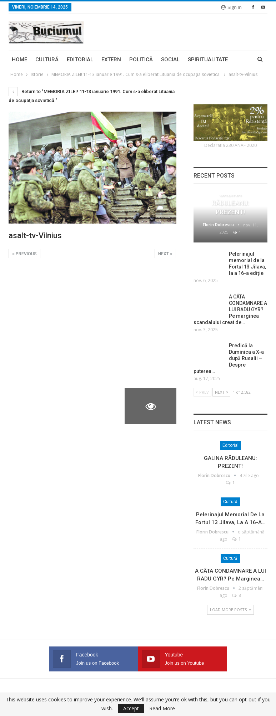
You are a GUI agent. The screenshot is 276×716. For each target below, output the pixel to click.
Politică (141, 59)
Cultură (47, 59)
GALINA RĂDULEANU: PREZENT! (230, 203)
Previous (24, 253)
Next (165, 253)
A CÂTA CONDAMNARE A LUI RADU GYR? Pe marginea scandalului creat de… (230, 309)
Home (19, 59)
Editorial (80, 59)
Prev (202, 392)
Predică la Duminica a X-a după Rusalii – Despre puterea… (229, 358)
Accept (131, 708)
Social (170, 59)
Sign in (231, 7)
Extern (111, 59)
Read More (162, 708)
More (195, 59)
